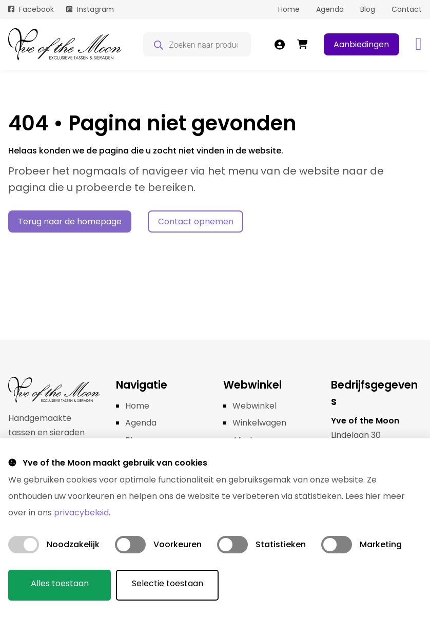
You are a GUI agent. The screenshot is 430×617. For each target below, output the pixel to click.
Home (289, 9)
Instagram (95, 9)
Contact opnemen (195, 221)
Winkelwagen (259, 423)
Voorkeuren (177, 544)
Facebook (36, 9)
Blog (367, 9)
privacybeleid (81, 512)
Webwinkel (254, 406)
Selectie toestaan (167, 583)
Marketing (381, 544)
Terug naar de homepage (70, 221)
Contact (407, 9)
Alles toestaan (60, 583)
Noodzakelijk (73, 544)
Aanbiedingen (361, 44)
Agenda (330, 9)
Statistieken (281, 544)
